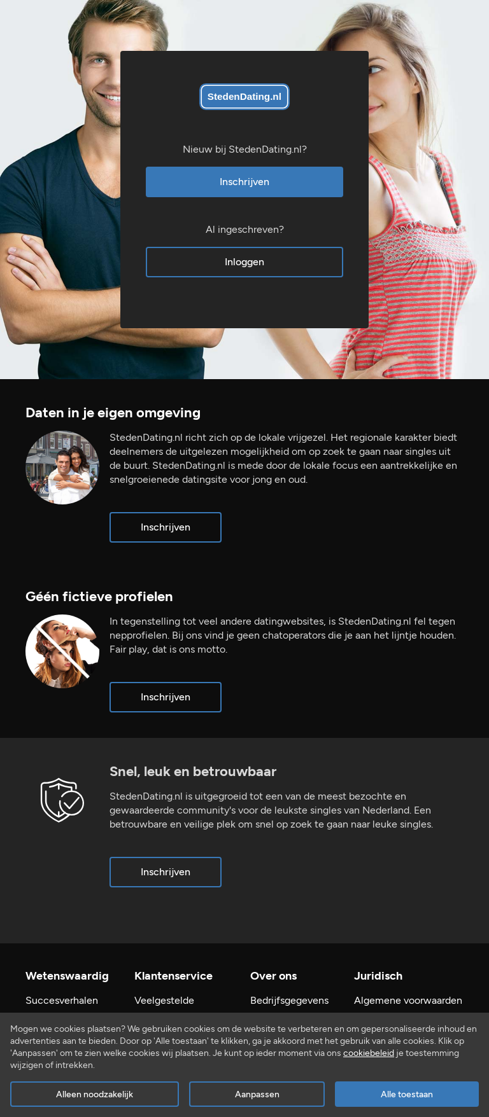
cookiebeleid (368, 1053)
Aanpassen (257, 1094)
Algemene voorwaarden (408, 1000)
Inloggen (244, 262)
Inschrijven (244, 182)
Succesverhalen (61, 1000)
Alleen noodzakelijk (94, 1094)
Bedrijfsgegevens (289, 1000)
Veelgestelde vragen (164, 1007)
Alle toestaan (407, 1094)
